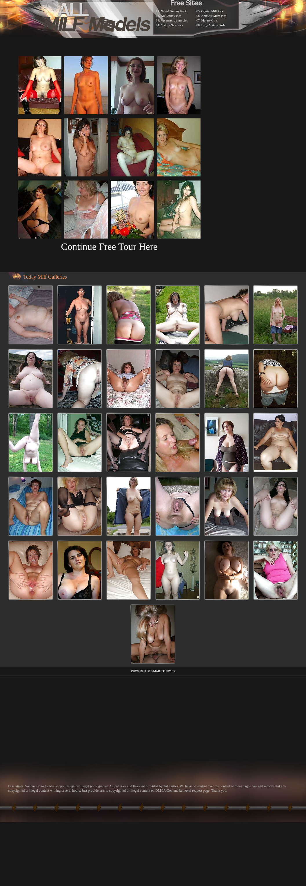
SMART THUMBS (163, 671)
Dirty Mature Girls (213, 25)
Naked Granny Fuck (174, 11)
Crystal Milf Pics (212, 11)
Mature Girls (209, 20)
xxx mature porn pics (174, 20)
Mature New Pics (172, 25)
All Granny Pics (171, 15)
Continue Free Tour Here (109, 246)
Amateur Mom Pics (213, 15)
